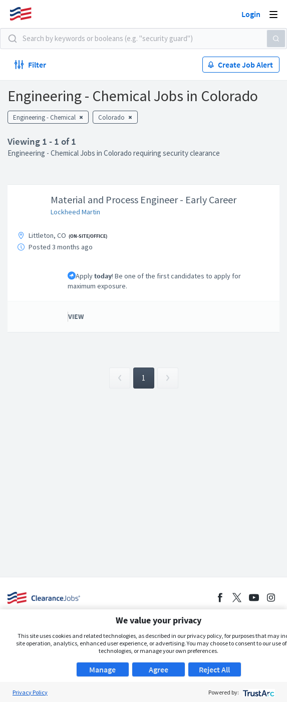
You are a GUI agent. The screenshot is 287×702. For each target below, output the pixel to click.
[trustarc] (257, 692)
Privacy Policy (30, 692)
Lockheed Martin (75, 211)
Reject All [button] (214, 669)
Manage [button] (102, 669)
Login (250, 14)
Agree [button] (158, 669)
